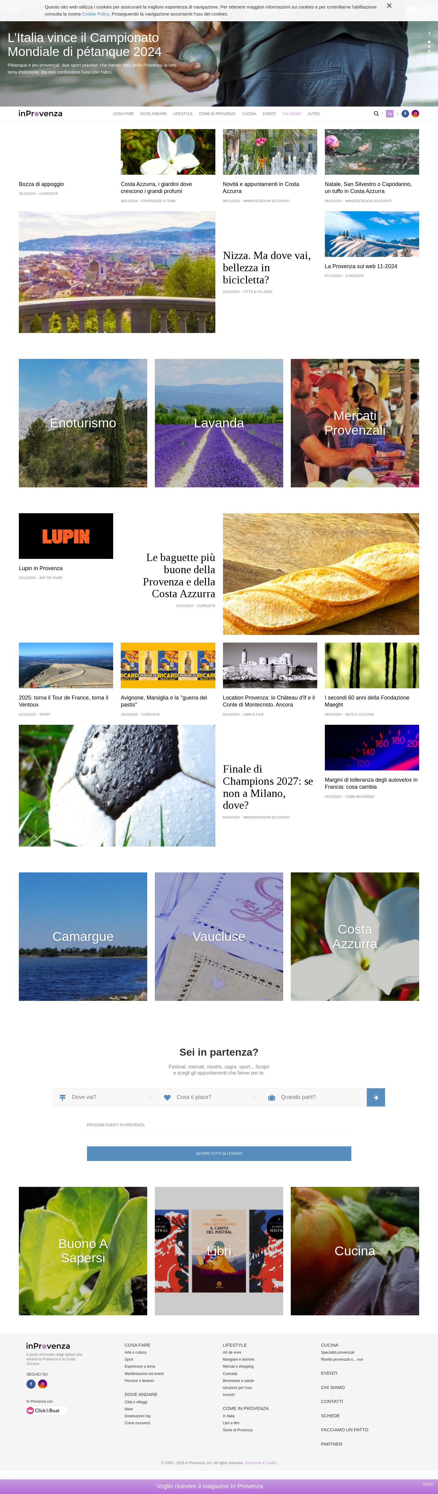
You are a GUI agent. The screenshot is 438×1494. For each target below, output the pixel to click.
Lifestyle (183, 114)
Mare (129, 1409)
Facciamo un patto (344, 1429)
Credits (271, 1463)
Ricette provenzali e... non (342, 1359)
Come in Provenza (217, 114)
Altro (314, 114)
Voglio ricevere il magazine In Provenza (210, 1486)
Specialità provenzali (337, 1352)
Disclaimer (253, 1463)
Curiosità (230, 1374)
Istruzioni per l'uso (237, 1388)
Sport (129, 1359)
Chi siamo (291, 114)
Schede (330, 1415)
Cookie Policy (95, 13)
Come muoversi (137, 1423)
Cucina (249, 114)
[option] (219, 53)
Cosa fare (123, 114)
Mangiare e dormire (239, 1359)
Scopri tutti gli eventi (219, 1154)
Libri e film (231, 1423)
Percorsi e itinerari (139, 1381)
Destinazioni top (138, 1416)
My (390, 114)
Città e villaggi (136, 1402)
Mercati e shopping (238, 1366)
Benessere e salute (238, 1381)
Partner (331, 1444)
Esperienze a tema (140, 1366)
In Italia (229, 1416)
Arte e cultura (135, 1352)
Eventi (269, 114)
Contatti (332, 1401)
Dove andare (154, 114)
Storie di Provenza (238, 1430)
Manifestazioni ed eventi (144, 1374)
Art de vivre (232, 1352)
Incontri (229, 1395)
